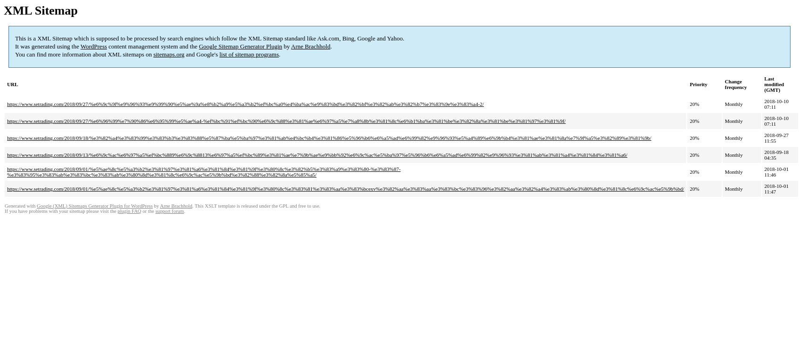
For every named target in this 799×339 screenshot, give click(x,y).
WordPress (94, 46)
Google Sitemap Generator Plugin (241, 46)
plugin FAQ (129, 211)
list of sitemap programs (249, 54)
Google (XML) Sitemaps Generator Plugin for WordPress (95, 206)
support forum (169, 211)
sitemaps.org (168, 54)
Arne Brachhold (310, 46)
